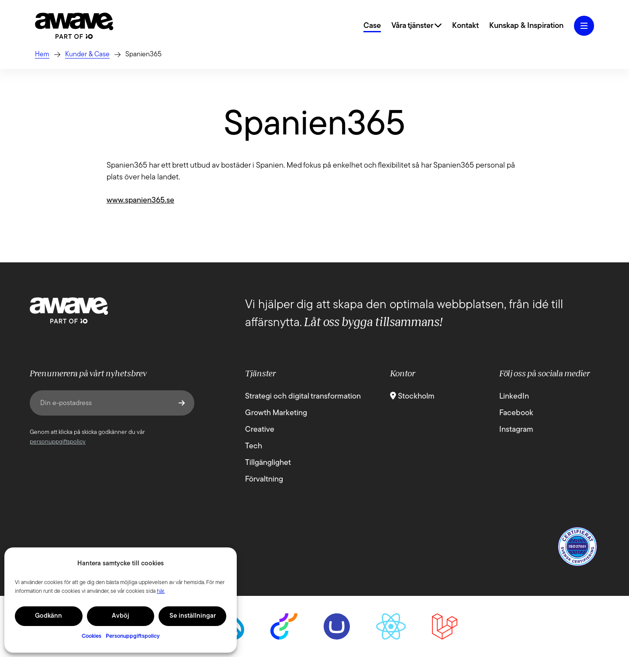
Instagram (516, 430)
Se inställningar (192, 616)
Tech (253, 446)
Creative (259, 430)
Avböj (120, 616)
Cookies (91, 636)
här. (161, 591)
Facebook (516, 413)
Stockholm (412, 396)
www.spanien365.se (140, 200)
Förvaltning (264, 479)
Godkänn (48, 616)
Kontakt (465, 26)
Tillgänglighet (268, 463)
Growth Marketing (276, 413)
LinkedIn (514, 396)
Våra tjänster (416, 26)
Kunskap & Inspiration (526, 26)
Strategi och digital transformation (303, 396)
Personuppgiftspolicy (133, 636)
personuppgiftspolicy (58, 442)
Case (372, 26)
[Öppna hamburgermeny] (584, 26)
